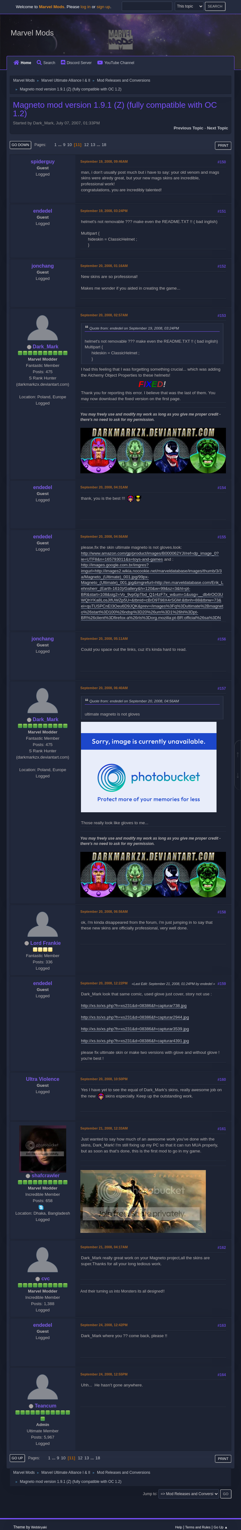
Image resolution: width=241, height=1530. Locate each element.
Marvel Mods (32, 33)
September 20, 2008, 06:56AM (104, 911)
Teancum (45, 1405)
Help (178, 1527)
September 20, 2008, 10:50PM (103, 1079)
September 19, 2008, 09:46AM (104, 161)
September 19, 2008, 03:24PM (103, 211)
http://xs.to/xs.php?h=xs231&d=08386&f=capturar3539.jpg (135, 1028)
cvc (45, 1278)
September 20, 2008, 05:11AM (104, 638)
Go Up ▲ (221, 1527)
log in (86, 6)
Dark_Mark (45, 346)
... (60, 144)
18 (104, 144)
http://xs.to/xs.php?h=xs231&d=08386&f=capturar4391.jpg (135, 1040)
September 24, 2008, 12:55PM (103, 1374)
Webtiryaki (39, 1527)
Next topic (217, 128)
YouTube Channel (115, 63)
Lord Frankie (45, 943)
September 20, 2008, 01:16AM (104, 266)
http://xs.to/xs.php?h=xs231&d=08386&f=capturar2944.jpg (135, 1017)
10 (69, 144)
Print (223, 145)
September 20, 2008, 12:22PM (103, 983)
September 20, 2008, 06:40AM (104, 688)
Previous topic (188, 128)
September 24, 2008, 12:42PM (103, 1325)
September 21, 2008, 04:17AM (104, 1247)
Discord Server (76, 63)
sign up (103, 6)
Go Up (17, 1458)
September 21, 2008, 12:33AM (104, 1128)
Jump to (149, 1493)
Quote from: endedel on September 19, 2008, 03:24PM (134, 328)
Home (22, 63)
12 (86, 144)
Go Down (20, 145)
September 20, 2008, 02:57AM (104, 315)
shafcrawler (46, 1175)
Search (46, 63)
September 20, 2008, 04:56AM (104, 536)
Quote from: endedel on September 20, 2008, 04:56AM (134, 701)
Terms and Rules (198, 1527)
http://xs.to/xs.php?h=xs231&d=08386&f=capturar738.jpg (134, 1005)
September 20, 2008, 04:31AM (104, 487)
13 (93, 144)
